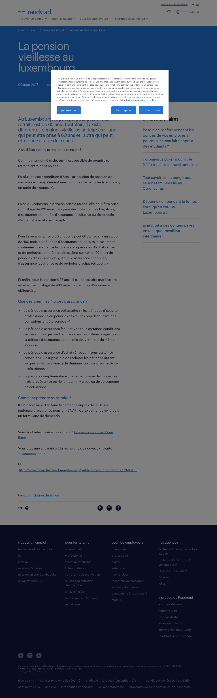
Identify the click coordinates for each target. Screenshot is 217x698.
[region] (110, 95)
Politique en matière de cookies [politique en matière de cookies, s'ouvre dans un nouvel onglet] (141, 100)
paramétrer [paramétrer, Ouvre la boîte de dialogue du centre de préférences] (68, 110)
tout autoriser (151, 110)
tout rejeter (123, 110)
